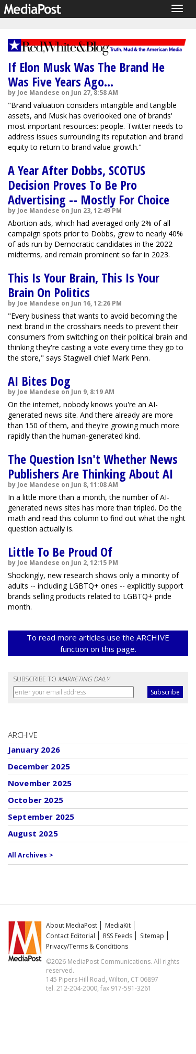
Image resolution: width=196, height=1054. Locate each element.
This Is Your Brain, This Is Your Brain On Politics (83, 285)
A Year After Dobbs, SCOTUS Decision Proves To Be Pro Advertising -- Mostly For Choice (88, 184)
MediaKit (118, 925)
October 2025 (35, 800)
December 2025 (39, 766)
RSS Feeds (117, 935)
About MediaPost (71, 925)
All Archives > (30, 855)
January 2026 (34, 749)
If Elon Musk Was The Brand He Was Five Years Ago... (86, 74)
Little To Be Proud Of (60, 551)
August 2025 (33, 833)
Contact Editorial (70, 935)
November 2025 (40, 783)
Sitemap (152, 935)
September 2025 (41, 816)
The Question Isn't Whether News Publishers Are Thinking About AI (93, 466)
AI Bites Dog (39, 380)
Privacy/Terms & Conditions (87, 946)
